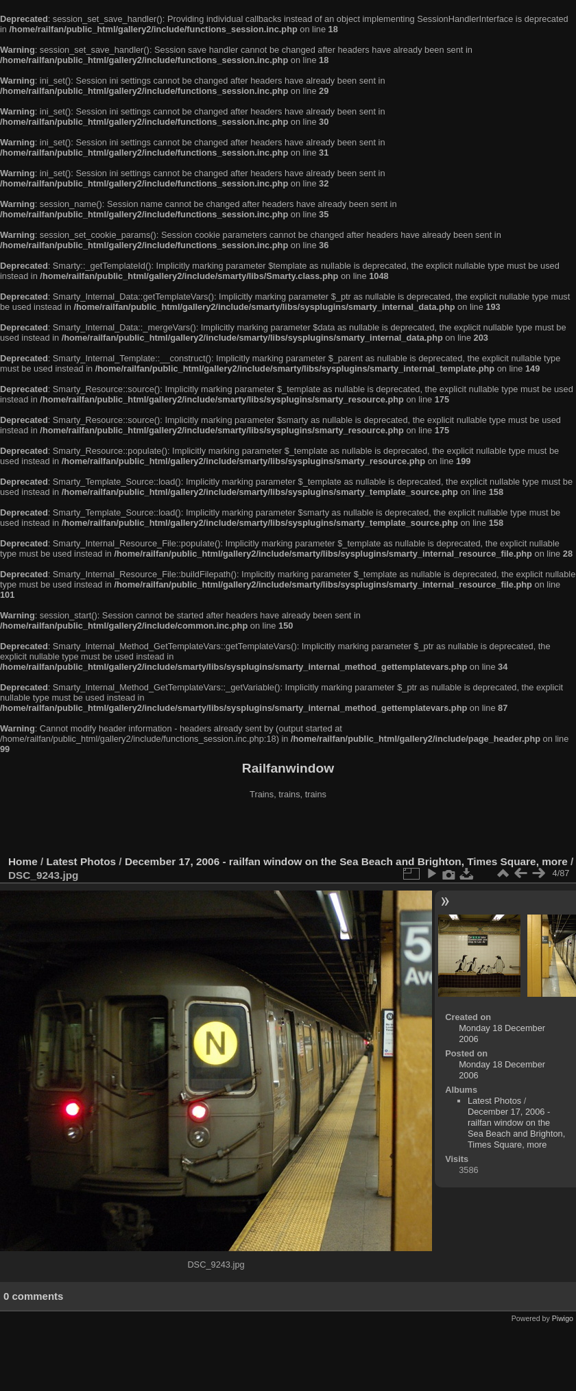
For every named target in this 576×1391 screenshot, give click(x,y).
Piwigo (562, 1318)
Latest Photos (82, 861)
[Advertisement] (288, 828)
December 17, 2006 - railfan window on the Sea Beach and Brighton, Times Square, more (346, 861)
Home (23, 861)
